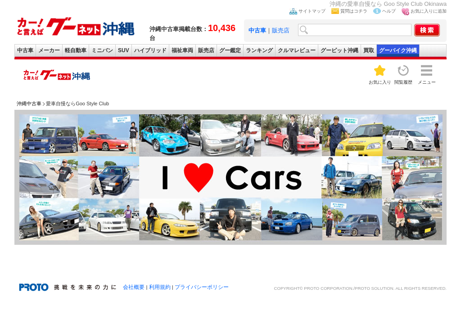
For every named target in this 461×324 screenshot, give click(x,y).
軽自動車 (75, 50)
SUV (123, 50)
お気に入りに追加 (429, 11)
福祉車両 (182, 50)
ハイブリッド (150, 50)
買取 (368, 50)
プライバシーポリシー (202, 287)
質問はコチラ (353, 11)
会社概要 (134, 287)
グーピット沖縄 (339, 50)
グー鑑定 (230, 50)
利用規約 (160, 287)
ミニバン (102, 50)
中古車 (25, 50)
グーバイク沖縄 (398, 50)
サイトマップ (311, 11)
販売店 (280, 30)
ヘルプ (389, 11)
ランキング (259, 50)
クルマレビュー (297, 50)
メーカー (49, 50)
